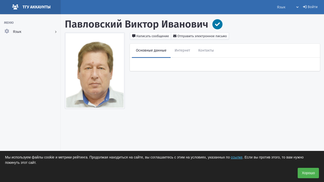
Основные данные (151, 50)
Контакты (206, 50)
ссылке (236, 157)
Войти (310, 7)
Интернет (182, 50)
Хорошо (308, 173)
